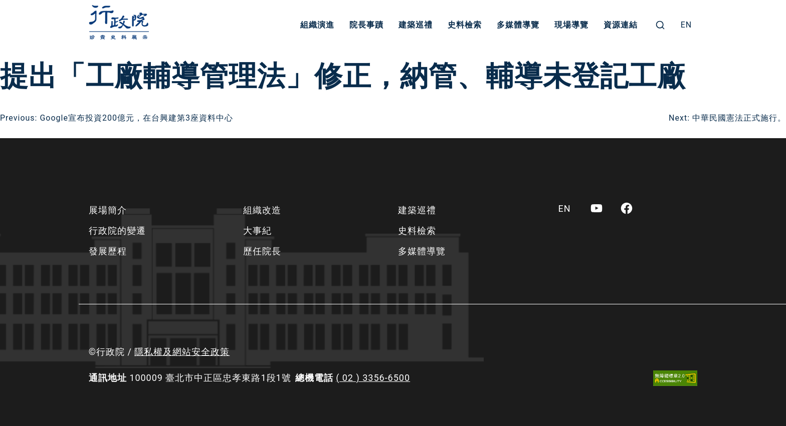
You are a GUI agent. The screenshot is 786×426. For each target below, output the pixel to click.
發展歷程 (108, 251)
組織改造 (262, 210)
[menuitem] (686, 25)
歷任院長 (262, 251)
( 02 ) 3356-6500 (373, 377)
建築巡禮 (416, 25)
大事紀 (257, 230)
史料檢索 (465, 25)
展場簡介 (108, 210)
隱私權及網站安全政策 (182, 351)
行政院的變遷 (117, 230)
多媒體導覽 (518, 25)
